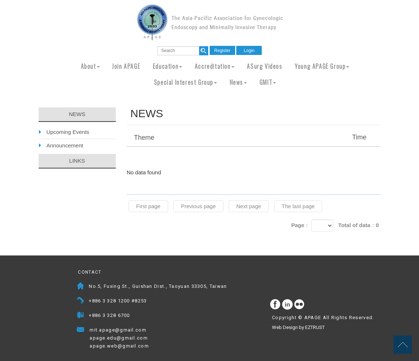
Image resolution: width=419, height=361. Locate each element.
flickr (299, 304)
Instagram (287, 304)
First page (148, 206)
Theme (254, 137)
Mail (153, 330)
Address (80, 286)
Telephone (80, 301)
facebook (275, 304)
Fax (80, 316)
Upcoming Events (68, 132)
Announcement (65, 145)
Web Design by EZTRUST (298, 327)
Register (222, 50)
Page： (300, 225)
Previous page (198, 206)
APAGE (210, 22)
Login (249, 50)
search (203, 50)
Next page (248, 206)
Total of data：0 (358, 225)
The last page (298, 206)
